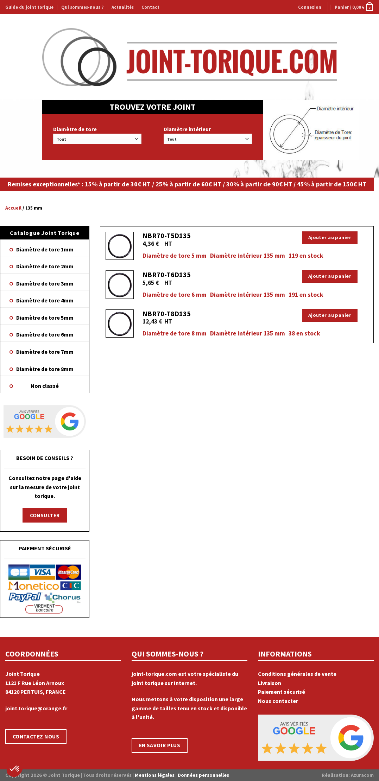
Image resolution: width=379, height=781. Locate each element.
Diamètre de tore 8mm (45, 368)
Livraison (269, 682)
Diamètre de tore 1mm (45, 249)
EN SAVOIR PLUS (160, 745)
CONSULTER (45, 515)
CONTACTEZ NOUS (36, 736)
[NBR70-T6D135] (119, 285)
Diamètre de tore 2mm (45, 266)
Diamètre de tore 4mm (45, 300)
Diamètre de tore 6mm (45, 334)
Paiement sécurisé (281, 691)
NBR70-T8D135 (167, 313)
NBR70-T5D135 (167, 235)
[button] (14, 769)
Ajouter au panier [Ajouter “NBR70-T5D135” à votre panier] (329, 237)
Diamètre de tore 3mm (45, 283)
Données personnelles (203, 775)
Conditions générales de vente (297, 673)
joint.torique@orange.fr (36, 708)
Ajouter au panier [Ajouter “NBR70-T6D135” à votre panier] (329, 276)
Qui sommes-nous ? (82, 7)
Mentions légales (155, 775)
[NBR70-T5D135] (119, 246)
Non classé (45, 385)
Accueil (13, 208)
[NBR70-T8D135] (119, 324)
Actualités (123, 7)
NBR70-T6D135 (167, 274)
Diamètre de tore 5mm (45, 317)
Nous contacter (278, 700)
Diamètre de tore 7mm (45, 351)
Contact (150, 7)
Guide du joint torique (29, 7)
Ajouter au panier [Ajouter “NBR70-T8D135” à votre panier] (329, 315)
